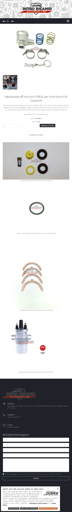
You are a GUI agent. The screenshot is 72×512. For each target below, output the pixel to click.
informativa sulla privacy (38, 503)
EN (8, 21)
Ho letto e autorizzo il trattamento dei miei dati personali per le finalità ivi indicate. (33, 474)
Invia (36, 478)
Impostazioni (13, 508)
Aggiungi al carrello (47, 125)
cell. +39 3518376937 (13, 417)
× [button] (58, 488)
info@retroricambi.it (13, 427)
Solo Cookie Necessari (29, 508)
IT (5, 21)
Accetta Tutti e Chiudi (48, 508)
